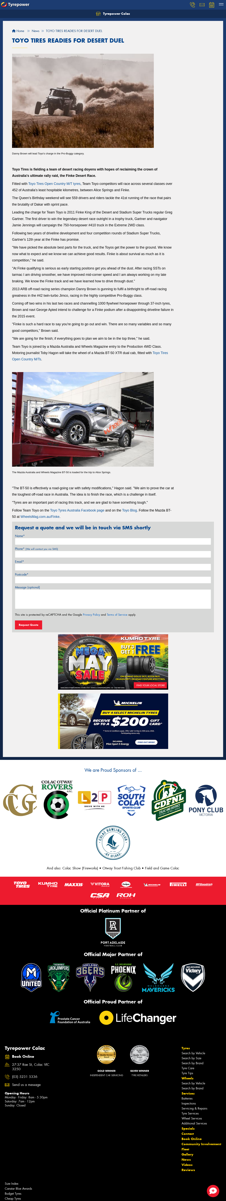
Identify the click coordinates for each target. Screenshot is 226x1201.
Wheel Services (192, 1118)
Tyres (186, 1048)
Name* (20, 536)
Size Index (11, 1184)
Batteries (187, 1098)
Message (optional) (27, 587)
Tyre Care (188, 1068)
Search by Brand (192, 1063)
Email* (19, 562)
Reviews (188, 1170)
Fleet (185, 1149)
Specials (188, 1128)
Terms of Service (117, 615)
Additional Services (194, 1123)
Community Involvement (201, 1144)
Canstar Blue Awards (18, 1189)
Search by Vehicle (193, 1053)
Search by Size (191, 1058)
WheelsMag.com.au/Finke (39, 517)
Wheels (187, 1078)
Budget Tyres (13, 1194)
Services (188, 1093)
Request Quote (28, 625)
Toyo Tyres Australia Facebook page (77, 510)
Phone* (36, 549)
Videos (187, 1165)
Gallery (187, 1154)
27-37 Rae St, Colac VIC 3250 (30, 1067)
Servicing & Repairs (194, 1108)
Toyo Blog (129, 510)
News (186, 1159)
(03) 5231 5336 (24, 1077)
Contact (188, 1134)
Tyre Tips (187, 1073)
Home (18, 31)
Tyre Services (190, 1113)
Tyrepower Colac (113, 14)
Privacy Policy (91, 615)
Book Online (192, 1139)
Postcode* (21, 574)
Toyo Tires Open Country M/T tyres (54, 184)
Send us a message (26, 1085)
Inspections (189, 1103)
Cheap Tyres (13, 1199)
